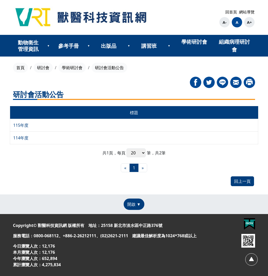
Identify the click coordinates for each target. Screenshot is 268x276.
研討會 (43, 67)
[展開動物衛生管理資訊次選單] (48, 46)
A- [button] (225, 22)
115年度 (20, 125)
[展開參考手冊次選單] (89, 46)
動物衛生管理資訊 (28, 45)
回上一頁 (242, 181)
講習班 (149, 45)
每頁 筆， (136, 152)
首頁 (20, 67)
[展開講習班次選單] (169, 46)
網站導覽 (247, 11)
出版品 (108, 45)
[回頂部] (251, 259)
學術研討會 (194, 41)
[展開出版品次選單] (129, 46)
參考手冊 (68, 45)
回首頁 (231, 11)
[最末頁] (142, 167)
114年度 (20, 138)
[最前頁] (125, 167)
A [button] (237, 22)
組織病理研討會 (234, 45)
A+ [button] (249, 22)
